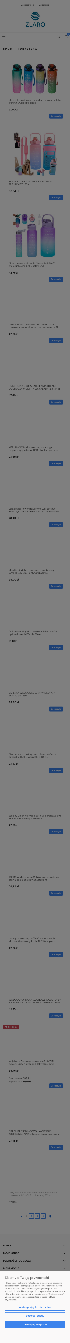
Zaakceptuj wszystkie (35, 1324)
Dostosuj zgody (35, 1315)
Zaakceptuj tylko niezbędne (35, 1307)
